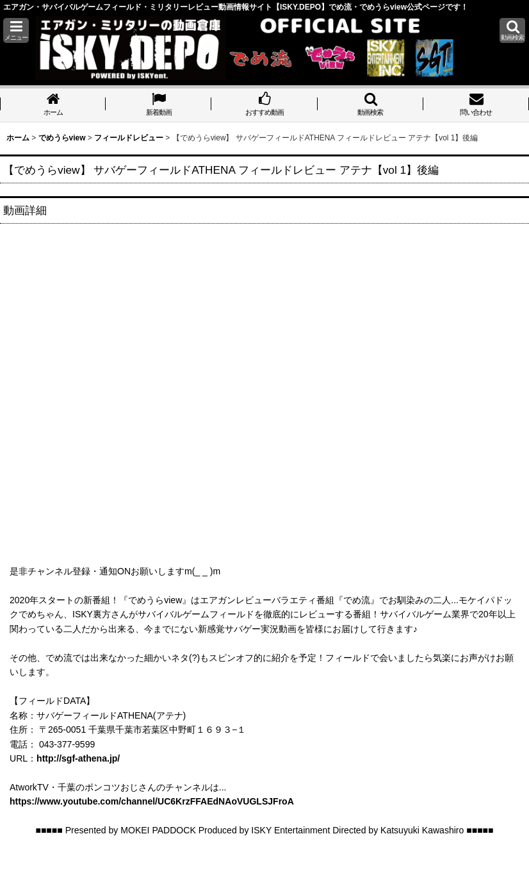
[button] (16, 30)
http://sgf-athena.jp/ (78, 758)
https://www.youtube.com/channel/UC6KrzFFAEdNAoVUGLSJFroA (152, 801)
